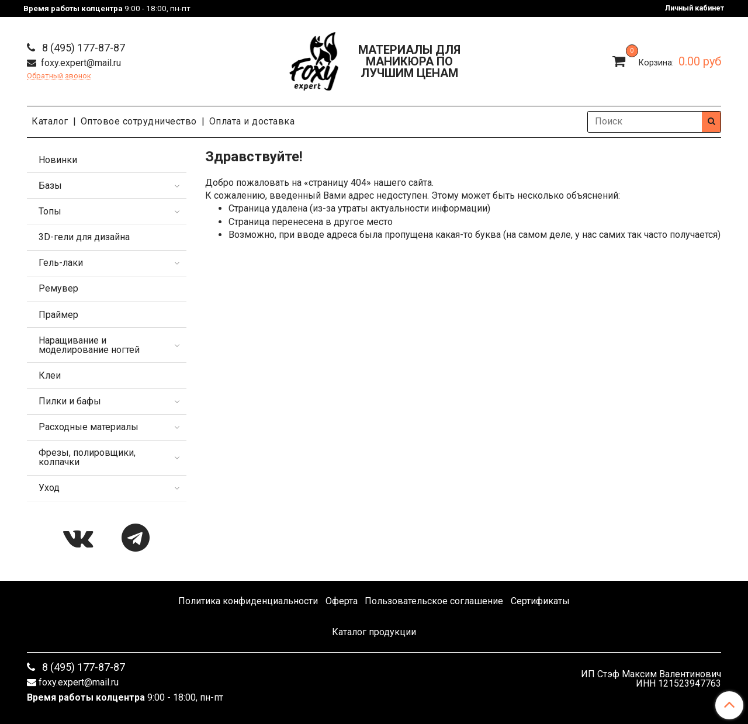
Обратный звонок (59, 76)
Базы (50, 185)
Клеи (50, 375)
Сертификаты (540, 601)
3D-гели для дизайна (84, 237)
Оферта (341, 601)
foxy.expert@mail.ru (80, 62)
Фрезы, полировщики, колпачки (87, 457)
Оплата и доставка (252, 121)
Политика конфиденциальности (248, 601)
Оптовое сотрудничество (139, 121)
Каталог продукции (374, 632)
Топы (50, 211)
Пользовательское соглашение (434, 601)
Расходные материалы (88, 426)
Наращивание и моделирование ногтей (89, 345)
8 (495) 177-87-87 (82, 47)
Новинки (58, 159)
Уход (49, 487)
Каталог (50, 121)
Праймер (58, 314)
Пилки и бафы (70, 401)
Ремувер (58, 288)
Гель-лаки (61, 262)
